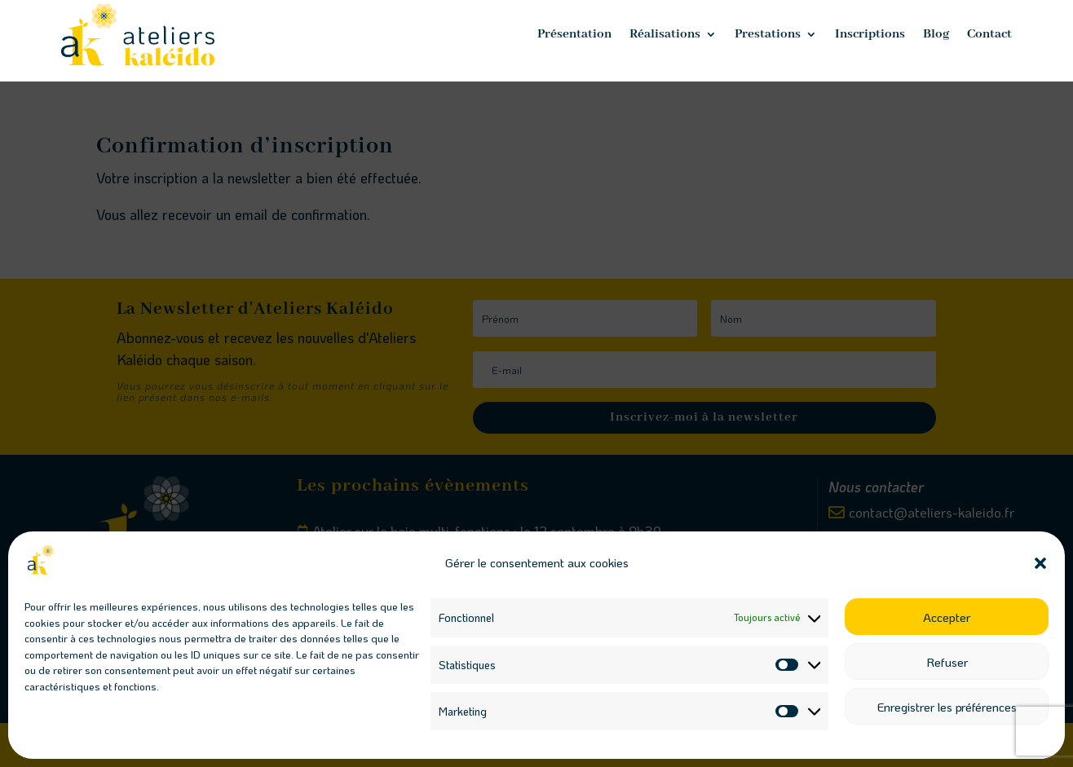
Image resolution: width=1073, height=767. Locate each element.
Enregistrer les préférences (947, 707)
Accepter (946, 617)
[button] (1040, 563)
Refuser (947, 662)
